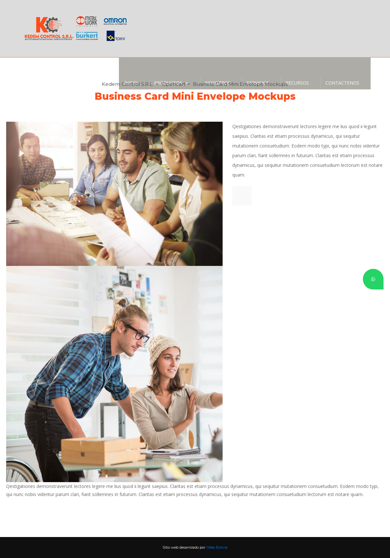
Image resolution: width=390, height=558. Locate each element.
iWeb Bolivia (216, 547)
